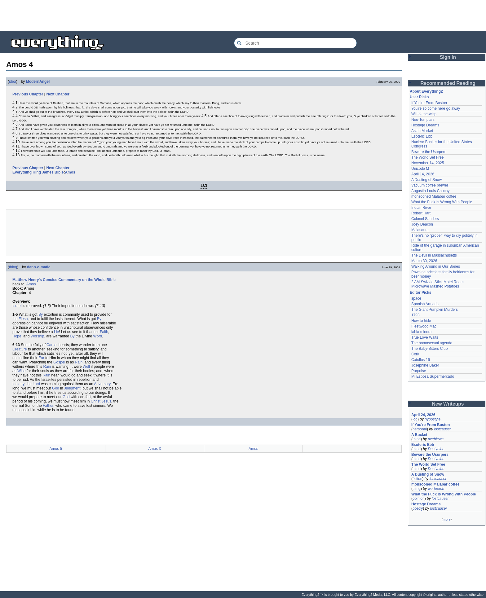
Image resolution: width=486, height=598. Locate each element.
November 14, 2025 (427, 163)
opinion (419, 498)
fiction (417, 479)
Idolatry (18, 384)
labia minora (421, 332)
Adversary (102, 384)
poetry (418, 508)
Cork (415, 354)
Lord (36, 384)
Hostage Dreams (425, 125)
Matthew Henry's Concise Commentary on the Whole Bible (64, 280)
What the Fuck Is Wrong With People (441, 202)
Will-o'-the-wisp (423, 114)
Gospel (59, 362)
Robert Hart (421, 213)
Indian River (421, 207)
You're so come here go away (435, 108)
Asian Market (422, 131)
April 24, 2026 (423, 415)
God (55, 388)
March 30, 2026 (424, 261)
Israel (16, 306)
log (415, 419)
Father (48, 405)
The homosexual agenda (431, 343)
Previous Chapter (27, 94)
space (416, 298)
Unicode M (420, 168)
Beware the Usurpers (428, 152)
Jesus (106, 401)
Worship (37, 336)
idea (12, 81)
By (40, 314)
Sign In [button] (448, 57)
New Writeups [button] (448, 404)
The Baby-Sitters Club (429, 348)
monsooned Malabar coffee (433, 196)
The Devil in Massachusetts (434, 255)
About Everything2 (426, 91)
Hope (16, 336)
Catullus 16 (420, 360)
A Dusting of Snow (426, 180)
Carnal (51, 345)
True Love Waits (424, 337)
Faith (104, 332)
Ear (41, 358)
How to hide (421, 321)
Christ (95, 401)
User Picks (419, 97)
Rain (78, 362)
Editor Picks (420, 292)
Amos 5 (56, 448)
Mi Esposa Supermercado (432, 376)
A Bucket (419, 435)
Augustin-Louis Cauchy (430, 191)
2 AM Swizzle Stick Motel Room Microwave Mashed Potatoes (437, 284)
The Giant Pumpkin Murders (434, 309)
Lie (56, 332)
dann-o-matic (38, 267)
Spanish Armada (425, 304)
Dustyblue (436, 449)
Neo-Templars (423, 119)
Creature (19, 349)
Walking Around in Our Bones (435, 266)
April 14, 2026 (422, 174)
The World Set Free (427, 157)
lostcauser (442, 429)
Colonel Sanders (425, 219)
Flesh (23, 319)
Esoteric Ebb (421, 136)
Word (97, 336)
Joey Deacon (422, 224)
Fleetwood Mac (423, 326)
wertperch (436, 488)
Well (86, 366)
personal (420, 429)
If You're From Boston (429, 103)
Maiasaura (420, 230)
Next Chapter (57, 94)
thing (13, 267)
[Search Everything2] (295, 43)
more (446, 519)
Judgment (72, 388)
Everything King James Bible (38, 172)
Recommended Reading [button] (447, 83)
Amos (70, 172)
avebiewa (436, 439)
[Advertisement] (243, 15)
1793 (415, 315)
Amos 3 (154, 448)
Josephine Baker (425, 365)
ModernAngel (38, 81)
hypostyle (432, 419)
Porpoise (418, 371)
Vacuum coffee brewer (429, 185)
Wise (21, 371)
